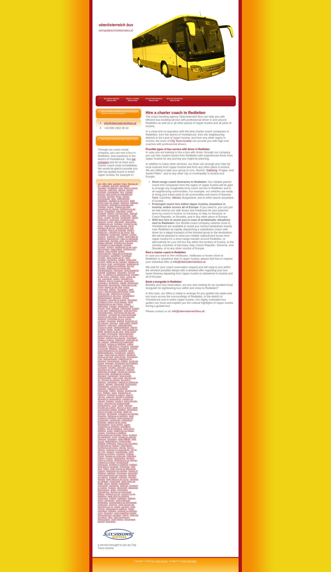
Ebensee (101, 194)
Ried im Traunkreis (115, 281)
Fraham (127, 304)
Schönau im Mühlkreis (116, 344)
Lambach (127, 245)
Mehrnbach (132, 300)
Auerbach (125, 507)
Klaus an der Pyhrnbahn (127, 443)
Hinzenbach (131, 338)
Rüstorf (134, 323)
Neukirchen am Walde (107, 372)
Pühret (100, 500)
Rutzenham (110, 521)
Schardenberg (128, 296)
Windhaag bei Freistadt (120, 374)
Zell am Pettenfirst (114, 429)
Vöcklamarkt (125, 218)
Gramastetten (113, 215)
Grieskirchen (125, 215)
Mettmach (117, 298)
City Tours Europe (159, 561)
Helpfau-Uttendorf (105, 243)
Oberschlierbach (105, 515)
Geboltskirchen (104, 405)
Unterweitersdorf (125, 325)
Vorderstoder (115, 481)
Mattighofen (103, 201)
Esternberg (118, 270)
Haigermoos (109, 500)
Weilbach (132, 498)
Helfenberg (131, 456)
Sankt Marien (130, 222)
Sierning (121, 190)
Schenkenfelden (104, 378)
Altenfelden (102, 315)
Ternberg (110, 247)
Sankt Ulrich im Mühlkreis (118, 496)
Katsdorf (121, 260)
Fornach (109, 458)
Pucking (132, 234)
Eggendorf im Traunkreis (108, 467)
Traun (124, 184)
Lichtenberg (103, 283)
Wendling (132, 477)
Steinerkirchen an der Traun (109, 296)
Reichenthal (119, 384)
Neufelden (102, 422)
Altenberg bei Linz (105, 224)
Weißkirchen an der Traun (126, 247)
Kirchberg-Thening (105, 302)
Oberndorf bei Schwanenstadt (116, 403)
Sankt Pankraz (117, 519)
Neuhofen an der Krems (119, 201)
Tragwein (102, 258)
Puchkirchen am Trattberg (108, 446)
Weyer (131, 226)
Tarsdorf (117, 329)
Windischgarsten (105, 298)
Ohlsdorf (110, 213)
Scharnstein (114, 220)
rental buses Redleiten (132, 100)
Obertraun (124, 486)
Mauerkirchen (114, 285)
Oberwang (109, 363)
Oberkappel (114, 486)
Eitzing (107, 484)
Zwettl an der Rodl (105, 357)
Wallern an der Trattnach (116, 262)
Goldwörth (113, 477)
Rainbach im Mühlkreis (116, 266)
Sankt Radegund (123, 500)
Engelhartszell (122, 462)
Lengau (110, 222)
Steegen (122, 448)
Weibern (124, 361)
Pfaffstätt (101, 443)
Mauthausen (103, 220)
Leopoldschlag (121, 452)
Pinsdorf (120, 237)
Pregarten (102, 213)
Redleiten (112, 511)
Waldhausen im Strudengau (118, 268)
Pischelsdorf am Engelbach (126, 363)
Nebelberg (102, 496)
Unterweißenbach (105, 313)
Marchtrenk (124, 186)
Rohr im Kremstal (105, 412)
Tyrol (155, 197)
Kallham (112, 289)
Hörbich (125, 515)
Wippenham (103, 503)
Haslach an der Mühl (113, 287)
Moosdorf (112, 367)
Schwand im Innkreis (106, 462)
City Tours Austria (180, 140)
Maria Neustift (125, 376)
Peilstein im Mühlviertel (128, 382)
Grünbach (102, 344)
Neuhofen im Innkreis (117, 300)
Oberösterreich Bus (116, 25)
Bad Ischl (115, 186)
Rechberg (130, 458)
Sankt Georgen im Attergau (115, 226)
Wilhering (134, 203)
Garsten (125, 196)
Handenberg (127, 420)
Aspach (126, 287)
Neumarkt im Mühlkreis (122, 253)
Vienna (176, 197)
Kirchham (102, 329)
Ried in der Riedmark (117, 230)
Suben (114, 393)
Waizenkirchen (113, 239)
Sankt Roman (120, 357)
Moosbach (120, 454)
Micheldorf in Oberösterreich (121, 205)
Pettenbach (121, 211)
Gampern (102, 268)
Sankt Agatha (124, 323)
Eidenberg (102, 325)
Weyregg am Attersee (111, 380)
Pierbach (130, 454)
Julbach (101, 384)
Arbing (100, 403)
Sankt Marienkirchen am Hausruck (112, 475)
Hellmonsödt (125, 308)
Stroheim (109, 384)
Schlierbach (111, 272)
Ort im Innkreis (117, 424)
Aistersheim (132, 473)
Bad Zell (130, 266)
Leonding (117, 184)
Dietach (101, 251)
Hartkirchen (102, 232)
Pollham (101, 458)
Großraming (129, 281)
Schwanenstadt (122, 228)
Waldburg (122, 410)
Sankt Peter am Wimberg (115, 355)
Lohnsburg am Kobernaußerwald (122, 315)
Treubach (112, 488)
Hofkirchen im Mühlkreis (117, 389)
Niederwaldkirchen (105, 353)
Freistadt (128, 192)
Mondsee (114, 241)
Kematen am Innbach (107, 408)
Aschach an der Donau (107, 317)
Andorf (129, 211)
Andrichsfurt (103, 486)
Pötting (131, 509)
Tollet (133, 467)
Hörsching (125, 203)
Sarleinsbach (123, 306)
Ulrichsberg (122, 272)
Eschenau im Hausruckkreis (118, 450)
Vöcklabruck (112, 188)
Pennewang (122, 473)
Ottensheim (119, 222)
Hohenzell (102, 319)
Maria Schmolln (130, 401)
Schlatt (120, 405)
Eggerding (102, 416)
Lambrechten (115, 420)
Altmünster (102, 190)
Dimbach (110, 452)
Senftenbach (124, 484)
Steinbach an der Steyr (113, 332)
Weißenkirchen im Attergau (125, 460)
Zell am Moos (103, 374)
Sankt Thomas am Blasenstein (123, 469)
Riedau (110, 329)
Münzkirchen (133, 283)
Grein (110, 264)
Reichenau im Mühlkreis (117, 416)
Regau (119, 196)
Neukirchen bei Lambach (116, 471)
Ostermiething (116, 249)
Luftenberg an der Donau (119, 232)
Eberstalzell (103, 285)
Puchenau (118, 224)
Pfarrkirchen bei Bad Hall (124, 313)
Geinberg (119, 401)
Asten (113, 199)
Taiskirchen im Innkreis (120, 294)
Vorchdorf (102, 196)
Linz (99, 184)
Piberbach (113, 348)
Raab (108, 308)
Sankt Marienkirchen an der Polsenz (115, 303)
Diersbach (102, 376)
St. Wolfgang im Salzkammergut (116, 275)
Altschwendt (122, 488)
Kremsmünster (104, 199)
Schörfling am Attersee (123, 243)
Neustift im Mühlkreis (124, 397)
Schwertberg (109, 211)
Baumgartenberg (110, 359)
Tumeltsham (112, 382)
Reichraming (132, 357)
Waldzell (120, 321)
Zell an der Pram (126, 336)
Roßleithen (102, 346)
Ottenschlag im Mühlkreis (116, 509)
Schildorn (102, 429)
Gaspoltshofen (131, 241)
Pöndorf (125, 298)
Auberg (117, 507)
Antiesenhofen (125, 441)
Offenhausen (119, 370)
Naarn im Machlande (129, 239)
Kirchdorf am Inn (128, 494)
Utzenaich (102, 389)
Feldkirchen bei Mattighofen (121, 342)
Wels (104, 184)
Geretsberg (112, 439)
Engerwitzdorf (113, 192)
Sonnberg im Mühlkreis (118, 465)
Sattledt (123, 283)
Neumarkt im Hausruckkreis (109, 399)
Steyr (109, 184)
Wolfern (121, 251)
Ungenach (110, 397)
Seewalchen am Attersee (108, 209)
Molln (121, 241)
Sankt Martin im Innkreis (108, 336)
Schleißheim (112, 414)
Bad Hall (133, 213)
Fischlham (118, 412)
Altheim (135, 218)
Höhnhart (128, 405)
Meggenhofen (103, 386)
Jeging (113, 490)
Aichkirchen (103, 505)
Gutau (122, 277)
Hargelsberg (132, 410)
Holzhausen (103, 465)
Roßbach (133, 465)
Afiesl (110, 517)
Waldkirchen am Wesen (124, 431)
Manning (101, 479)
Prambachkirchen (105, 270)
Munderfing (112, 260)
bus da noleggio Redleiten (175, 100)
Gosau (100, 355)
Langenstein (103, 289)
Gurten (110, 431)
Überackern (133, 488)
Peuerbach (111, 321)
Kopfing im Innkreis (106, 340)
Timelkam (102, 207)
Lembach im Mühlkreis (119, 386)
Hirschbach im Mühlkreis (116, 433)
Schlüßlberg (116, 256)
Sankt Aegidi (118, 378)
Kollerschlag (103, 391)
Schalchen (111, 237)
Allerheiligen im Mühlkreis (108, 427)
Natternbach (103, 306)
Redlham (106, 393)
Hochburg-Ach (129, 249)
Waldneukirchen (116, 310)
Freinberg (110, 401)
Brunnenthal (112, 334)
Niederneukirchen (126, 334)
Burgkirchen (114, 283)
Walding (130, 230)
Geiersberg (102, 511)
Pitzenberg (108, 513)
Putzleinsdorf (112, 376)
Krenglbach (127, 256)
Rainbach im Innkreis (116, 395)
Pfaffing (112, 391)
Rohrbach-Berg (122, 213)
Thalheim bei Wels (122, 207)
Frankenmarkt (104, 241)
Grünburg (102, 237)
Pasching (111, 196)
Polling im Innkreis (105, 460)
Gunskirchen (103, 205)
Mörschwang (130, 519)
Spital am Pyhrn (130, 310)
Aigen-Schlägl (111, 251)
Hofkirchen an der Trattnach (109, 365)
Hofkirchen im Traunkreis (118, 346)
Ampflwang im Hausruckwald (110, 245)
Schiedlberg (125, 427)
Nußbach (115, 308)
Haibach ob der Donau (116, 422)
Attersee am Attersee (126, 372)
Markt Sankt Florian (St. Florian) (116, 202)
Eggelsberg (102, 300)
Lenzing (107, 218)
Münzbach (131, 355)
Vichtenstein (103, 498)
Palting (106, 469)
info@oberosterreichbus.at (116, 31)
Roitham (101, 338)
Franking (101, 471)
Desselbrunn (123, 348)
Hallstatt (114, 484)
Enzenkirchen (120, 353)
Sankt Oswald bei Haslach (125, 513)
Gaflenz (130, 344)
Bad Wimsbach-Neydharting (116, 291)
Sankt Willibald (124, 439)
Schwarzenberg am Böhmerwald (122, 503)
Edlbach (101, 494)
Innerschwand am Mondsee (109, 435)
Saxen (131, 351)
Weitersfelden (126, 446)
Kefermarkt (112, 325)
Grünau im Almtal (105, 327)
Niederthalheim (111, 441)
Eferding (125, 234)
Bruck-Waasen (120, 302)
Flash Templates (189, 561)
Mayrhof (101, 521)
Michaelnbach (104, 424)
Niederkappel (119, 458)
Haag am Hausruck (126, 317)
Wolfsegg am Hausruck (116, 338)
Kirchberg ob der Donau (108, 448)
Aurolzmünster (119, 264)
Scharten (113, 306)
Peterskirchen (103, 492)
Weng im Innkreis (124, 408)
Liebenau (130, 370)
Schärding (102, 215)
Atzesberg (117, 515)
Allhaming (102, 439)
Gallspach (114, 277)
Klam (100, 469)
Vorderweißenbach (121, 327)
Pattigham (111, 473)
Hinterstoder (124, 467)
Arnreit (114, 437)
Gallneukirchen (123, 199)
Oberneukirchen (104, 253)
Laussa (127, 424)
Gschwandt (107, 279)
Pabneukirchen (113, 361)
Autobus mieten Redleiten (111, 100)
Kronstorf (102, 247)
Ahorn (100, 513)
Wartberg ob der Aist (106, 228)
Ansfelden (105, 186)
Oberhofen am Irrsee (125, 367)
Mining (125, 435)
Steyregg (115, 218)
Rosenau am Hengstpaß (120, 492)
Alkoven (110, 207)
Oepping (120, 391)
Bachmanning (103, 490)
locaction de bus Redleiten (153, 100)
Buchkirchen (115, 234)
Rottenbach (111, 443)
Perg (122, 192)
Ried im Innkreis (131, 188)
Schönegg (113, 505)
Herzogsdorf (122, 289)
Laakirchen (112, 190)
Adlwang (130, 353)
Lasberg (116, 279)
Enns (121, 188)
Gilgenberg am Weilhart (128, 414)
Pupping (133, 348)
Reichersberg (131, 384)
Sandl (113, 405)
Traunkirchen (127, 365)
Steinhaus (114, 323)
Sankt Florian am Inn (115, 258)
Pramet (101, 456)
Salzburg (211, 170)
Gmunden (102, 188)
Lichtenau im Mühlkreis (127, 511)
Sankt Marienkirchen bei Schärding (112, 351)
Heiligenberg (122, 490)
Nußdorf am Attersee (127, 437)
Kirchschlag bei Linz (115, 319)
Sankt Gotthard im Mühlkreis (116, 417)
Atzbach (101, 433)
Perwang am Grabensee (115, 456)
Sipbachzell (120, 340)
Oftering (133, 327)
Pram (100, 359)
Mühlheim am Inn (113, 494)
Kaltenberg (122, 498)
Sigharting (123, 477)
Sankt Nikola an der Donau (117, 479)
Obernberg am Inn (105, 370)
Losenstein (102, 367)
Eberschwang (103, 249)
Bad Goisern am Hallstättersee (119, 194)
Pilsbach (112, 498)
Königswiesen (104, 256)
